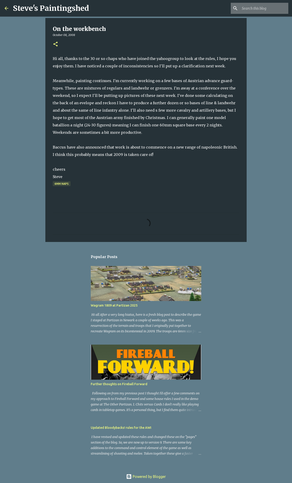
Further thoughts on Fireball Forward (119, 384)
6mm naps (62, 183)
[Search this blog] (264, 8)
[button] (55, 44)
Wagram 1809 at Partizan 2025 (114, 305)
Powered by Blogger (146, 476)
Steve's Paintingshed (51, 8)
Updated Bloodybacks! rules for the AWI (121, 427)
